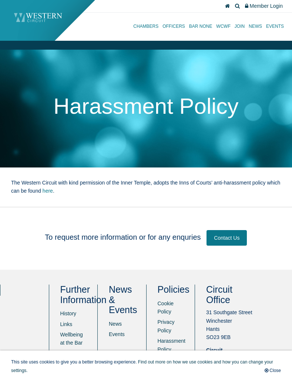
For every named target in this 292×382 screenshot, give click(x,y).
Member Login (264, 6)
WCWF (223, 26)
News (255, 26)
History (68, 313)
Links (66, 324)
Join (240, 26)
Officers (173, 26)
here (48, 191)
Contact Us (226, 238)
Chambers (145, 26)
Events (275, 26)
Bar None (200, 26)
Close (273, 370)
